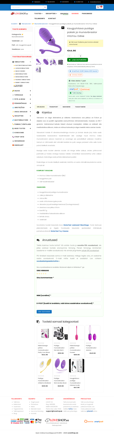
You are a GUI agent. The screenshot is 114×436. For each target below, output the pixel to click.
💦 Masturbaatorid (20, 120)
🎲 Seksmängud (18, 141)
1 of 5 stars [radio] (37, 273)
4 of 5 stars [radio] (43, 273)
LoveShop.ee (73, 433)
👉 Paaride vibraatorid (22, 79)
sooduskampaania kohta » (48, 261)
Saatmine (17, 407)
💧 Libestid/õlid (18, 108)
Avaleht (14, 24)
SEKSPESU (64, 14)
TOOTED (38, 14)
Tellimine (17, 402)
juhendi (90, 411)
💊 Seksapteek (17, 116)
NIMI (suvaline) (44, 295)
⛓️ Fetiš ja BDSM (18, 99)
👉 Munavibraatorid (40, 24)
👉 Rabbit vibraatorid (21, 82)
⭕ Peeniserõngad (19, 103)
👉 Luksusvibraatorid (21, 68)
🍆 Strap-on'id (18, 137)
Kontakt (33, 413)
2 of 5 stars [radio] (39, 273)
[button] (62, 27)
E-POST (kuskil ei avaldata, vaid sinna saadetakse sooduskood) (65, 303)
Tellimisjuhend (18, 411)
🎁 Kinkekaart (17, 145)
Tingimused (35, 402)
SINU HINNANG (43, 270)
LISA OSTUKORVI (79, 60)
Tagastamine (18, 409)
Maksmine (17, 404)
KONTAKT (52, 18)
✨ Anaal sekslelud (19, 112)
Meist (33, 407)
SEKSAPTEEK (51, 14)
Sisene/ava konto (95, 2)
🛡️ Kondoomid (18, 133)
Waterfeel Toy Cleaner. (60, 231)
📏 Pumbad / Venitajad (21, 124)
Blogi (15, 413)
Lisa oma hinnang (37, 411)
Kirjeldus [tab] (41, 107)
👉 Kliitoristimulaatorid (22, 65)
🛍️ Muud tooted (18, 128)
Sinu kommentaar (45, 278)
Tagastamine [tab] (80, 107)
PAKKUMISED (87, 14)
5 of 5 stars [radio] (45, 273)
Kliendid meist (36, 409)
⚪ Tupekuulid (17, 95)
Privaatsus (34, 404)
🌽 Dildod (16, 91)
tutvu (70, 409)
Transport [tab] (53, 107)
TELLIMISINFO (39, 18)
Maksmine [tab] (66, 107)
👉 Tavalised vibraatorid (18, 86)
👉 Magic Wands (19, 71)
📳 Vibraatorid (24, 24)
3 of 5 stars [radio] (41, 273)
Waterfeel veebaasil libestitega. (76, 225)
